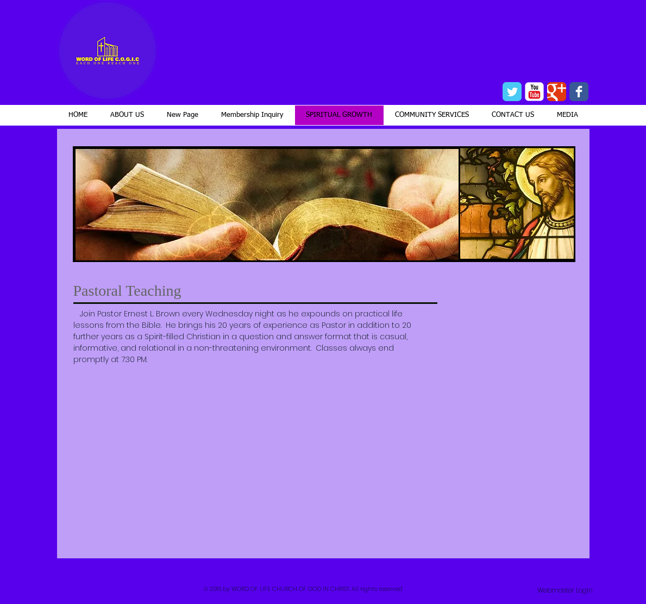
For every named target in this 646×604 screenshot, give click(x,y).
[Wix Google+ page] (556, 91)
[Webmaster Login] (565, 590)
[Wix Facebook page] (578, 91)
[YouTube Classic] (534, 91)
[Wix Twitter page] (512, 91)
